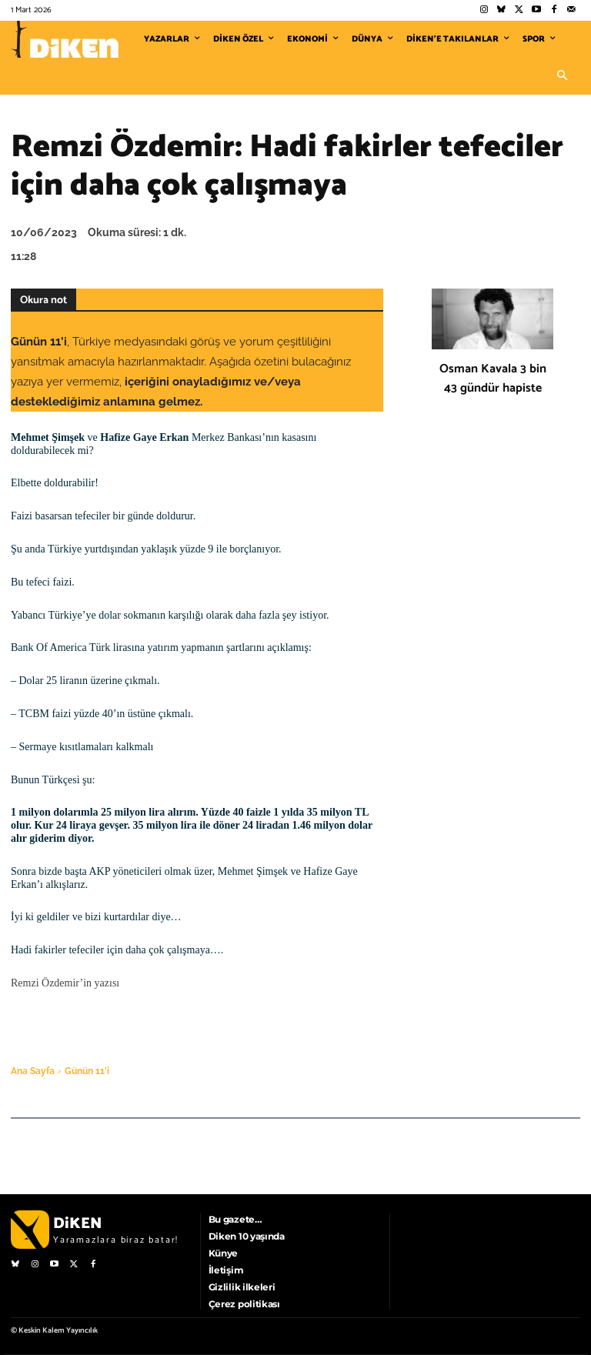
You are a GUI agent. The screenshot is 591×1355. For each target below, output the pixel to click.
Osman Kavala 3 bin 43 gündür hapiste (492, 379)
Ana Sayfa (33, 1071)
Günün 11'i (87, 1071)
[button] (561, 76)
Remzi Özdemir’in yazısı (65, 983)
